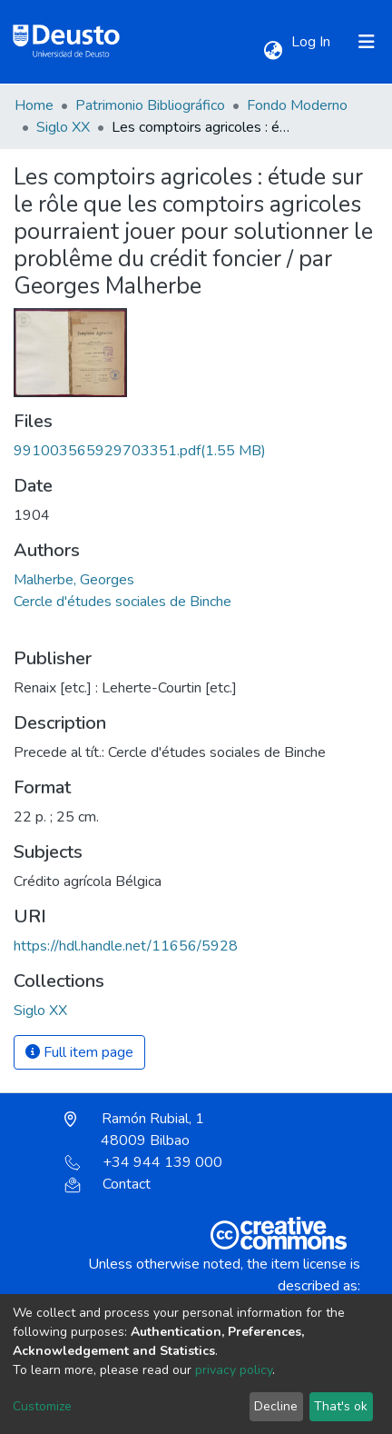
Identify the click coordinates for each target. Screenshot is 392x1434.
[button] (273, 51)
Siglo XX (63, 127)
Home (34, 105)
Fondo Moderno (297, 105)
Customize (42, 1406)
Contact (107, 1184)
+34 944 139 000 (143, 1162)
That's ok (341, 1406)
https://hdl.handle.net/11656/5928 (126, 946)
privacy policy (233, 1370)
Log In (312, 42)
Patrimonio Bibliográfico (150, 105)
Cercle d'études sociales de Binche (122, 602)
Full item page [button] (79, 1052)
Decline (276, 1406)
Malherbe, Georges (74, 580)
